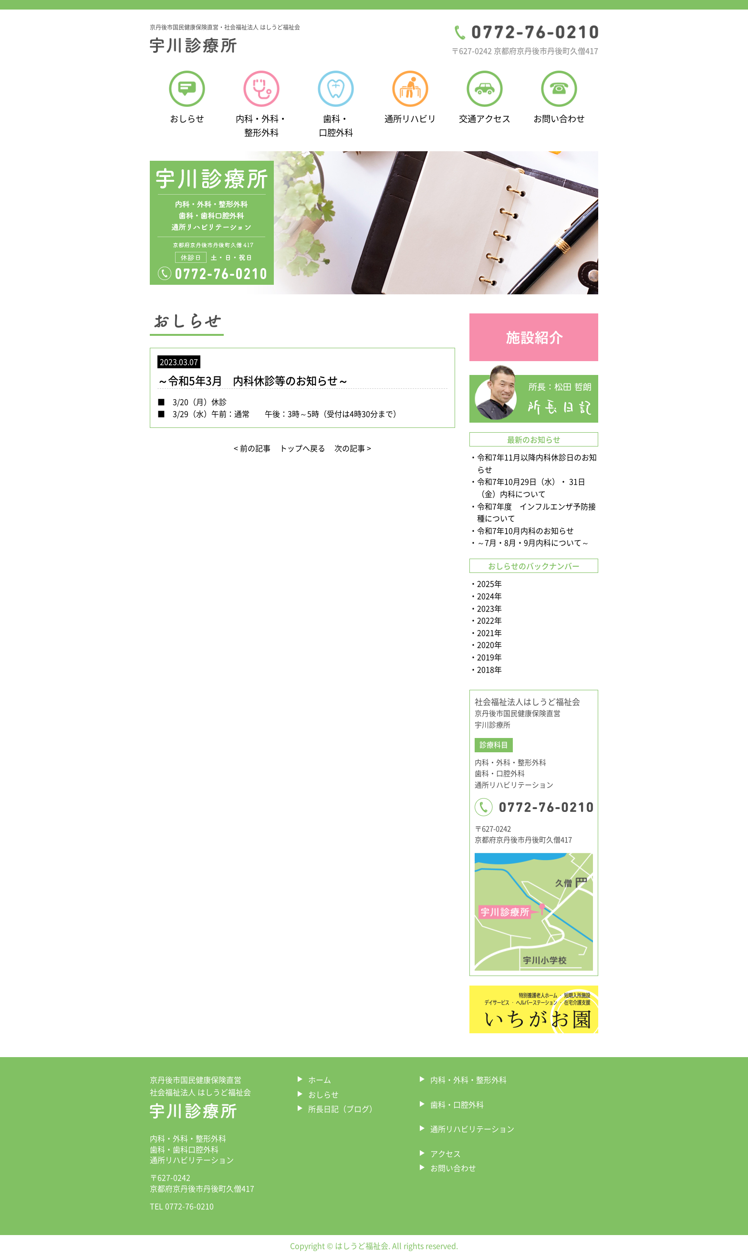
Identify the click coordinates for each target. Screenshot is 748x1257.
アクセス (445, 1153)
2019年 (489, 657)
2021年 (489, 632)
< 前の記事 (252, 448)
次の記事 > (352, 448)
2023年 (489, 608)
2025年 (489, 583)
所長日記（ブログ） (342, 1108)
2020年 (489, 644)
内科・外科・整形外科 (468, 1079)
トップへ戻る (302, 448)
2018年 (489, 669)
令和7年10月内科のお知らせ (525, 530)
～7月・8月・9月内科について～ (533, 542)
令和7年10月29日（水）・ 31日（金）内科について (531, 487)
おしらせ (323, 1094)
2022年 (489, 620)
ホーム (319, 1079)
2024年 (489, 596)
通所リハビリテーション (472, 1128)
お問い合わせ (453, 1168)
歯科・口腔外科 (457, 1104)
